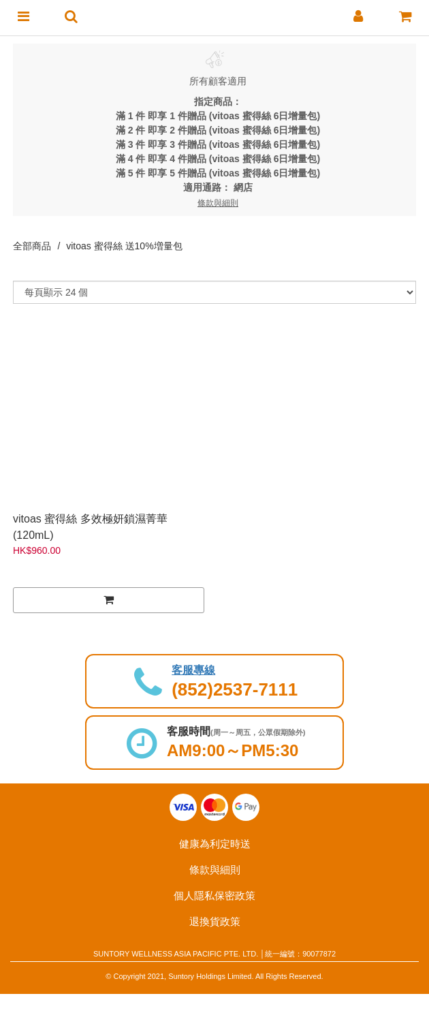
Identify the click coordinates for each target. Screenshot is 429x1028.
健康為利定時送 (215, 844)
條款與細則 (214, 869)
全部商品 (32, 245)
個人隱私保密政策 (214, 895)
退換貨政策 (214, 921)
